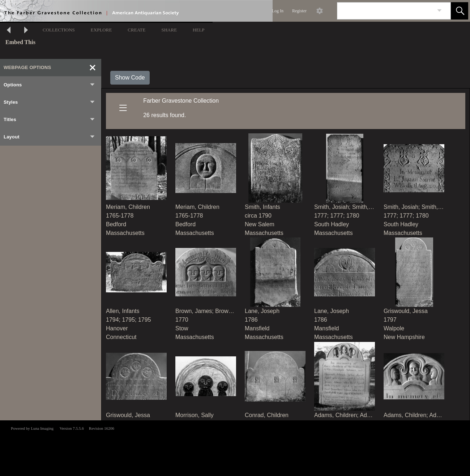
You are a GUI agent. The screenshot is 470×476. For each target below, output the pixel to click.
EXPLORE (101, 30)
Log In (277, 10)
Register (299, 10)
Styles (49, 102)
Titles (49, 120)
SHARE (169, 30)
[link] (439, 10)
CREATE (136, 30)
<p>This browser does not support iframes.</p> (235, 447)
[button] (459, 11)
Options (49, 85)
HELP (199, 30)
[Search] (385, 11)
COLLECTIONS (59, 30)
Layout (49, 137)
